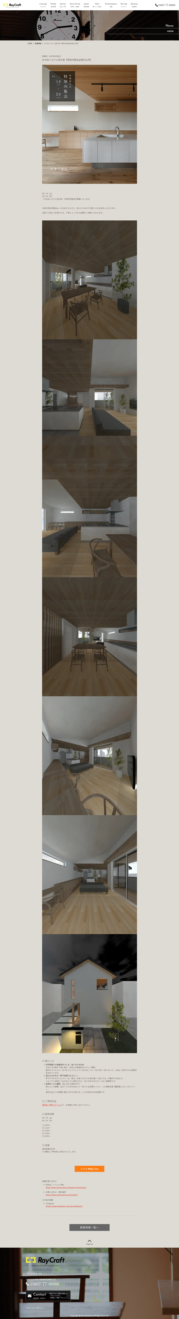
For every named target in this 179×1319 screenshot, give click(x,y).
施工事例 (53, 6)
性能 (111, 6)
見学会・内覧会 (75, 6)
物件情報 (86, 6)
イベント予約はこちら (89, 1168)
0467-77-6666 (165, 5)
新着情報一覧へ (89, 1227)
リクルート (124, 6)
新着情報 (38, 43)
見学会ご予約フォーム (51, 1104)
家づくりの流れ (97, 6)
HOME (30, 43)
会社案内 (134, 6)
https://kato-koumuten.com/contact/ (62, 1194)
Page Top (89, 1242)
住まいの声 (63, 6)
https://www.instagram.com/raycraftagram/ (64, 1206)
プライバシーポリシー (35, 1308)
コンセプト (43, 6)
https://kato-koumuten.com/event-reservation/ (66, 1187)
